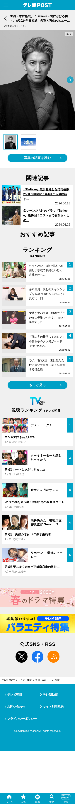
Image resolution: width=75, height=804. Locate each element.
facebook (38, 657)
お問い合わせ (16, 706)
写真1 (58, 680)
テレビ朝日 (14, 694)
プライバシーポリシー (22, 718)
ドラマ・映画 (25, 680)
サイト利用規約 (53, 706)
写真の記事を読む (37, 158)
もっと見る (37, 385)
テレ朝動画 (50, 694)
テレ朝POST (37, 5)
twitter (22, 657)
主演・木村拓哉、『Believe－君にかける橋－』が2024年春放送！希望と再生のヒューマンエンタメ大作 (44, 680)
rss (53, 657)
